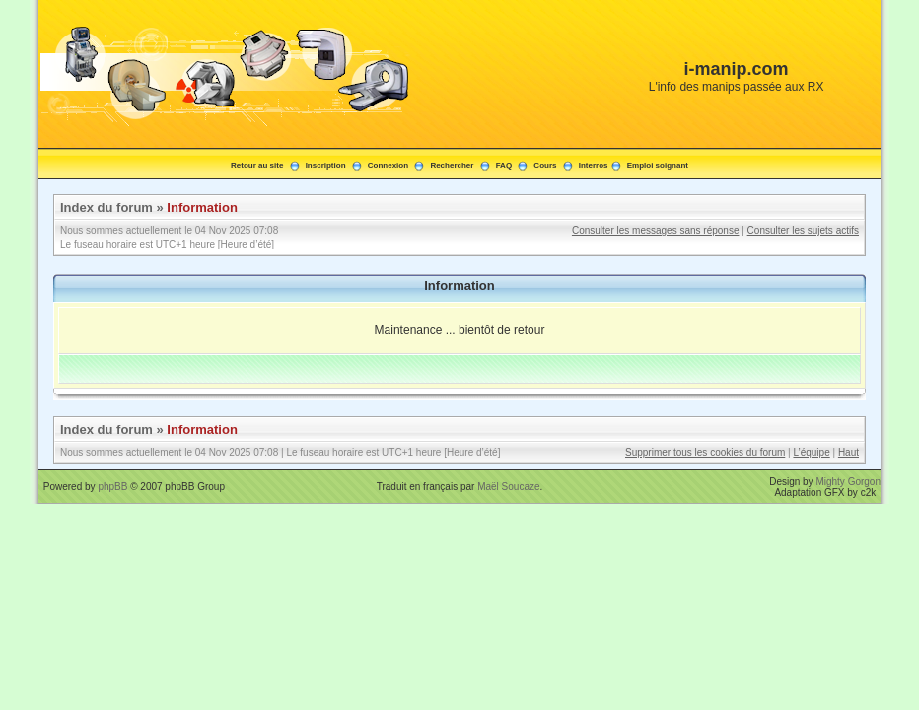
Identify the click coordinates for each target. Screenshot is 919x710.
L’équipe (811, 452)
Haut (848, 452)
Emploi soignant (657, 165)
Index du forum (106, 207)
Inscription (326, 165)
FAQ (504, 165)
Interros (593, 165)
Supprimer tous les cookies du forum (705, 452)
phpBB (112, 486)
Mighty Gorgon (848, 481)
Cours (544, 165)
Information (202, 207)
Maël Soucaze (508, 486)
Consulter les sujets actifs (803, 230)
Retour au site (257, 165)
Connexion (388, 165)
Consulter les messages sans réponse (656, 230)
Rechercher (451, 165)
